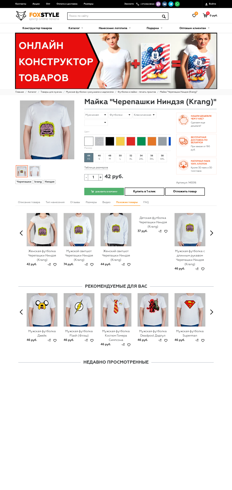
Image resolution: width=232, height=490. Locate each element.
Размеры (88, 4)
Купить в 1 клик (144, 191)
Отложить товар (185, 191)
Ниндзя (49, 182)
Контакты (20, 4)
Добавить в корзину (104, 191)
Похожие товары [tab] (127, 202)
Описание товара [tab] (29, 202)
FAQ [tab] (146, 202)
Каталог (76, 28)
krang (38, 182)
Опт (48, 4)
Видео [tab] (106, 202)
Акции (36, 4)
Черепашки (24, 182)
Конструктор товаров (37, 28)
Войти (210, 4)
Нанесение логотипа (114, 28)
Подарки (154, 28)
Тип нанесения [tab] (55, 202)
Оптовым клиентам (194, 28)
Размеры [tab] (91, 202)
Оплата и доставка (67, 4)
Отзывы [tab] (75, 202)
